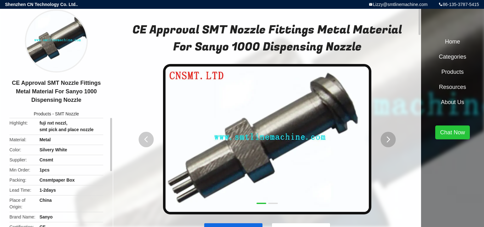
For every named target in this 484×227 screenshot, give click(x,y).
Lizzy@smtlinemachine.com (400, 4)
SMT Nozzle (67, 113)
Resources (452, 87)
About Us (452, 102)
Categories (452, 57)
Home (452, 41)
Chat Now (452, 132)
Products (42, 113)
